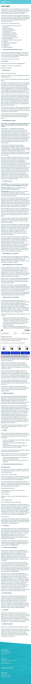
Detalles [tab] (15, 333)
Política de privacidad (6, 675)
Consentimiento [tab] (5, 333)
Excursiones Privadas (6, 652)
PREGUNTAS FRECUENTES (7, 667)
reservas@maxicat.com (6, 663)
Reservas (3, 654)
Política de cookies (5, 677)
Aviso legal (3, 674)
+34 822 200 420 (5, 661)
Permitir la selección (15, 352)
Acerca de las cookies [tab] (26, 333)
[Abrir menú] (28, 2)
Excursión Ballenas (5, 651)
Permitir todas (5, 352)
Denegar (25, 352)
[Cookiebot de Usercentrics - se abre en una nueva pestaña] (25, 330)
